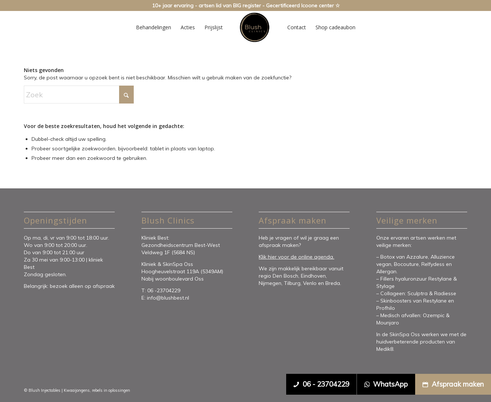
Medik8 (384, 349)
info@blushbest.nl (168, 297)
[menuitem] (153, 27)
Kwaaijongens (77, 390)
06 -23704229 (164, 290)
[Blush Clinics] (254, 27)
